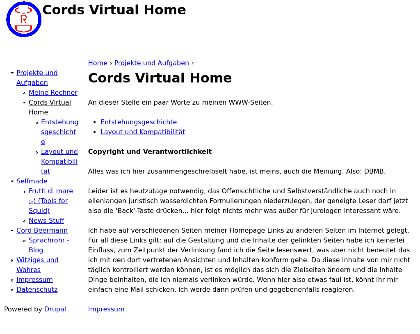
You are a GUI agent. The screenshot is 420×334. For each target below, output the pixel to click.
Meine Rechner (53, 92)
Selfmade (31, 181)
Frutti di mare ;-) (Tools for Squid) (51, 201)
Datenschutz (36, 289)
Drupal (55, 309)
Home (97, 63)
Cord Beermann (42, 230)
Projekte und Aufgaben (151, 63)
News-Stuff (46, 220)
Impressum (106, 309)
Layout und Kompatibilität (142, 132)
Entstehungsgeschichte (138, 122)
